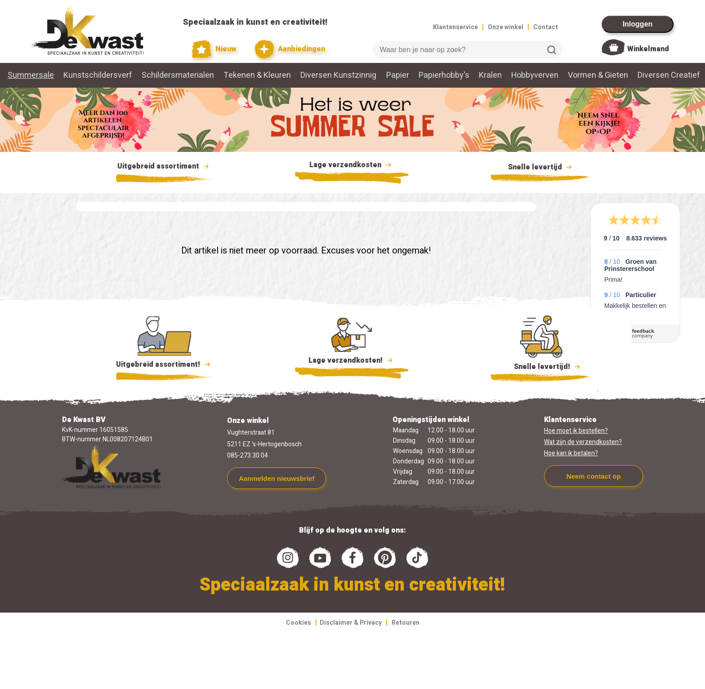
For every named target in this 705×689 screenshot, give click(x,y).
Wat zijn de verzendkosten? (583, 442)
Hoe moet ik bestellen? (576, 431)
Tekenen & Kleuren (257, 75)
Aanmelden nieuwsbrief (276, 478)
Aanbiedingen (289, 49)
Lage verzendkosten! (351, 361)
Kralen (490, 75)
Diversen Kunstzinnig (338, 75)
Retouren (405, 622)
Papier (397, 75)
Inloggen (638, 24)
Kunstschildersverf (97, 75)
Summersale (31, 75)
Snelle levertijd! (541, 366)
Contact (545, 27)
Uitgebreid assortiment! (164, 364)
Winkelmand (648, 49)
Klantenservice (455, 27)
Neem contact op (594, 476)
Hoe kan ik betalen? (571, 453)
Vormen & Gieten (598, 75)
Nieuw (214, 49)
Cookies (298, 622)
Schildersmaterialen (178, 75)
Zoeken (552, 50)
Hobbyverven (534, 75)
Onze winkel (505, 27)
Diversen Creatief (669, 75)
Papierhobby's (444, 75)
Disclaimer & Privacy (351, 622)
